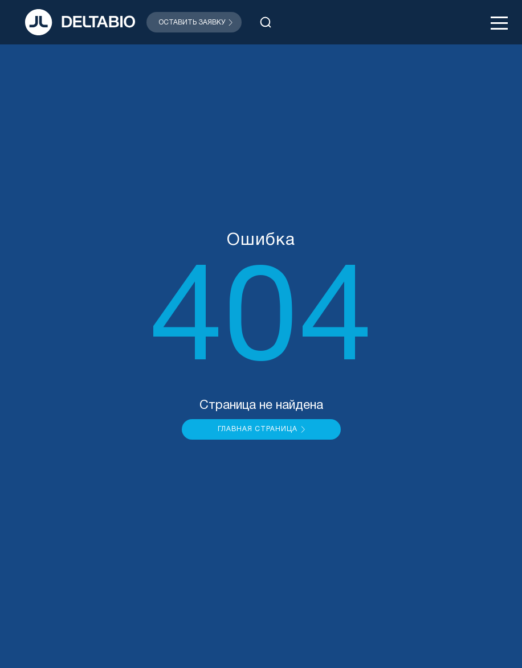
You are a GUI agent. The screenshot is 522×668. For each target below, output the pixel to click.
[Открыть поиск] (265, 22)
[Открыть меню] (499, 22)
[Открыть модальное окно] (194, 22)
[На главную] (80, 22)
